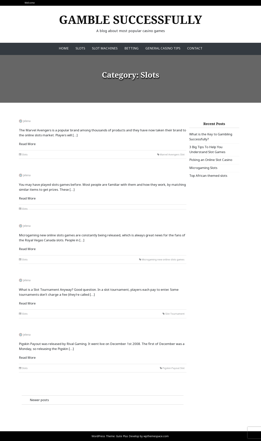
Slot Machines (105, 48)
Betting (131, 48)
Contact (194, 48)
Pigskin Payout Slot (173, 368)
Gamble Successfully (130, 19)
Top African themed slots (208, 175)
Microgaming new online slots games (163, 259)
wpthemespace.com (156, 436)
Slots (80, 48)
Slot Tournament (174, 313)
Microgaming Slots (203, 168)
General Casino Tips (162, 48)
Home (64, 48)
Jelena (27, 121)
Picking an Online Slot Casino (210, 160)
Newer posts (39, 400)
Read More (27, 144)
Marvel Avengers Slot (172, 154)
